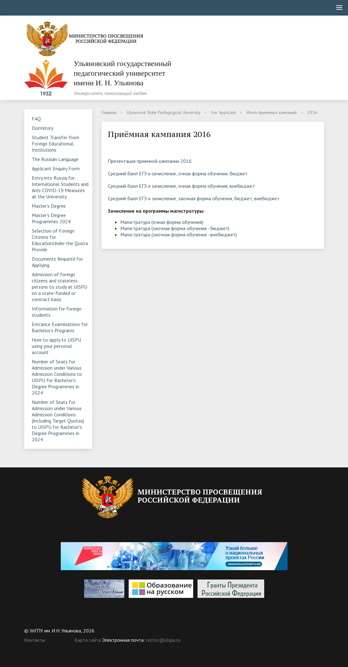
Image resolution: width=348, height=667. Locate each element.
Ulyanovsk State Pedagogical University (164, 112)
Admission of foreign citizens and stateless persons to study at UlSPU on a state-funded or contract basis (59, 286)
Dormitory (42, 128)
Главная (109, 112)
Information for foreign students (56, 311)
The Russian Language (55, 159)
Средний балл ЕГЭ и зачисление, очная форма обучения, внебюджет (181, 186)
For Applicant (223, 112)
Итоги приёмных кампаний (271, 112)
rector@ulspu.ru (163, 640)
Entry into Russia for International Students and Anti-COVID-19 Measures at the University (60, 187)
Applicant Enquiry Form (56, 168)
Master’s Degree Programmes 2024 (51, 218)
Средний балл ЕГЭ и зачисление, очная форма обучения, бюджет (177, 173)
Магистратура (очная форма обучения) (161, 222)
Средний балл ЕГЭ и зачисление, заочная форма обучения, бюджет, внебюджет (193, 198)
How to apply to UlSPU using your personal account (56, 346)
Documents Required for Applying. (57, 262)
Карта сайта (87, 640)
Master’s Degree (49, 206)
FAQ (36, 119)
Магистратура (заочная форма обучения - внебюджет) (178, 234)
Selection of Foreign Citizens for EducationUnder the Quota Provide (60, 240)
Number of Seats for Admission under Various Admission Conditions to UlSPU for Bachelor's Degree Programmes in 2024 (57, 377)
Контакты (34, 640)
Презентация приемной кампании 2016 (150, 161)
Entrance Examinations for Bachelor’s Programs (60, 327)
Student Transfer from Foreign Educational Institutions (55, 143)
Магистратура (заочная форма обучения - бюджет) (174, 228)
